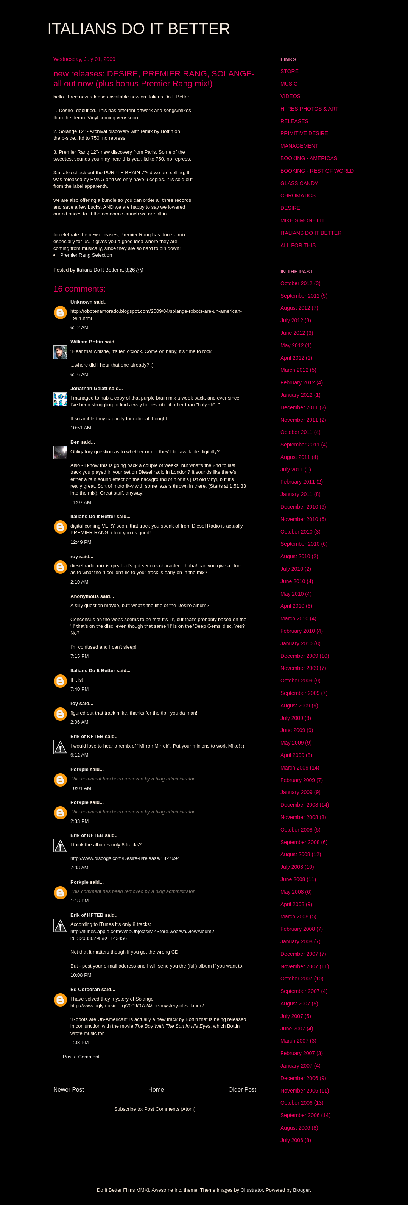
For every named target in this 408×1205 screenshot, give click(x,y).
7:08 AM (79, 868)
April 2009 (292, 755)
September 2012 (300, 296)
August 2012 (295, 308)
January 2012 (296, 395)
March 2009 (294, 768)
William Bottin (86, 342)
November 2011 (299, 420)
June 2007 (292, 1028)
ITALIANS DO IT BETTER (138, 28)
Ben (75, 442)
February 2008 (297, 929)
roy (74, 556)
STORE (289, 71)
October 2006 (296, 1103)
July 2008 (291, 867)
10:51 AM (80, 428)
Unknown (81, 302)
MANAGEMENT (299, 146)
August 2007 (295, 1004)
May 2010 (292, 594)
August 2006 (295, 1128)
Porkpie (79, 769)
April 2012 (292, 358)
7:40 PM (79, 689)
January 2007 (296, 1066)
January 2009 (296, 792)
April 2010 (292, 606)
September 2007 (300, 991)
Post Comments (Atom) (169, 1109)
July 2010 (291, 569)
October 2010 (296, 532)
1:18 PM (79, 901)
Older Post (242, 1089)
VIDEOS (290, 96)
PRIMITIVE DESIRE (304, 133)
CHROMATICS (298, 195)
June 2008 (292, 879)
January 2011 (296, 494)
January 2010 (296, 643)
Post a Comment (81, 1057)
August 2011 (295, 457)
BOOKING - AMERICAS (308, 158)
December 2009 (299, 656)
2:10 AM (79, 582)
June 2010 (292, 581)
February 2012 (297, 382)
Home (156, 1089)
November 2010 (299, 519)
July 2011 (291, 470)
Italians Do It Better (92, 516)
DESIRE (290, 208)
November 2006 (299, 1091)
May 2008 (292, 892)
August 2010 (295, 556)
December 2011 (299, 407)
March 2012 (294, 370)
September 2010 (300, 544)
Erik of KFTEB (86, 736)
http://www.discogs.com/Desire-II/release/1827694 (125, 858)
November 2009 (299, 668)
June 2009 (292, 730)
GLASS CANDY (299, 183)
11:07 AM (80, 502)
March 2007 (294, 1041)
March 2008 (294, 916)
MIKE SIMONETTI (302, 220)
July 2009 (291, 718)
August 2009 (295, 705)
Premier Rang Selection (86, 255)
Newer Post (68, 1089)
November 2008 (299, 817)
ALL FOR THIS (298, 245)
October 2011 (296, 432)
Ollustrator (252, 1190)
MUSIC (288, 84)
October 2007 (296, 979)
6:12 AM (79, 327)
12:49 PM (81, 542)
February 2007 (297, 1053)
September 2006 (300, 1115)
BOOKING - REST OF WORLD (317, 171)
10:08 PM (81, 975)
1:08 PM (79, 1042)
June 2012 (292, 333)
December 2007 (299, 954)
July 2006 (291, 1140)
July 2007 (291, 1016)
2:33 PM (79, 821)
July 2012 (291, 320)
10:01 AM (80, 788)
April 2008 (292, 904)
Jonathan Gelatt (88, 388)
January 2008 (296, 941)
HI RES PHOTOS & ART (309, 109)
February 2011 (297, 482)
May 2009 (292, 743)
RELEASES (294, 121)
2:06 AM (79, 722)
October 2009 (296, 680)
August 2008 (295, 854)
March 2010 (294, 618)
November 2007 (299, 966)
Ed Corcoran (85, 989)
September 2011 (300, 445)
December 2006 (299, 1078)
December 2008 (299, 805)
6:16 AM (79, 374)
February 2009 (297, 780)
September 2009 (300, 693)
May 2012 (292, 345)
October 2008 (296, 830)
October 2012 (296, 283)
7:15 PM (79, 656)
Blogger (301, 1190)
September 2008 (300, 842)
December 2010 (299, 507)
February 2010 (297, 631)
